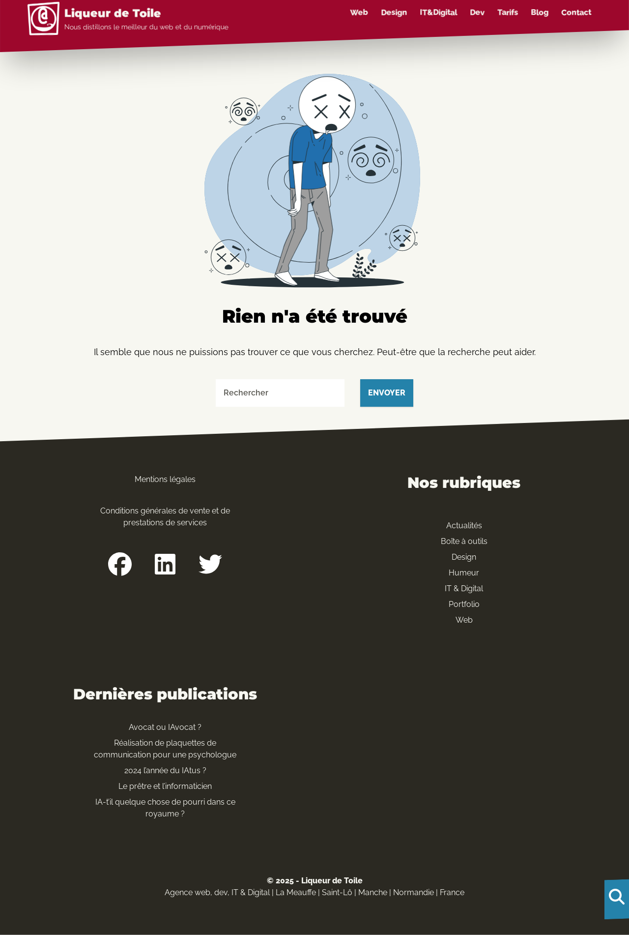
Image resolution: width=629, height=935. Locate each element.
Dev (477, 12)
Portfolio (464, 604)
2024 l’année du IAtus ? (165, 770)
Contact (576, 12)
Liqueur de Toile (112, 13)
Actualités (464, 525)
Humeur (464, 572)
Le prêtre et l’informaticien (165, 786)
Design (394, 12)
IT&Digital (438, 12)
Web (359, 12)
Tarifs (507, 12)
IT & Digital (464, 588)
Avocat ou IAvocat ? (165, 727)
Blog (539, 12)
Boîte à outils (464, 541)
